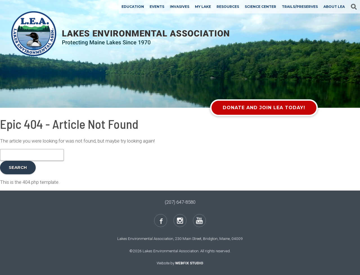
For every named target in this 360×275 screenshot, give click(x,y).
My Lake (203, 6)
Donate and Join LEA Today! (264, 107)
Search (18, 167)
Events (157, 6)
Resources (228, 6)
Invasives (179, 6)
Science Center (260, 6)
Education (133, 6)
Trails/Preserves (300, 6)
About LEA (334, 6)
